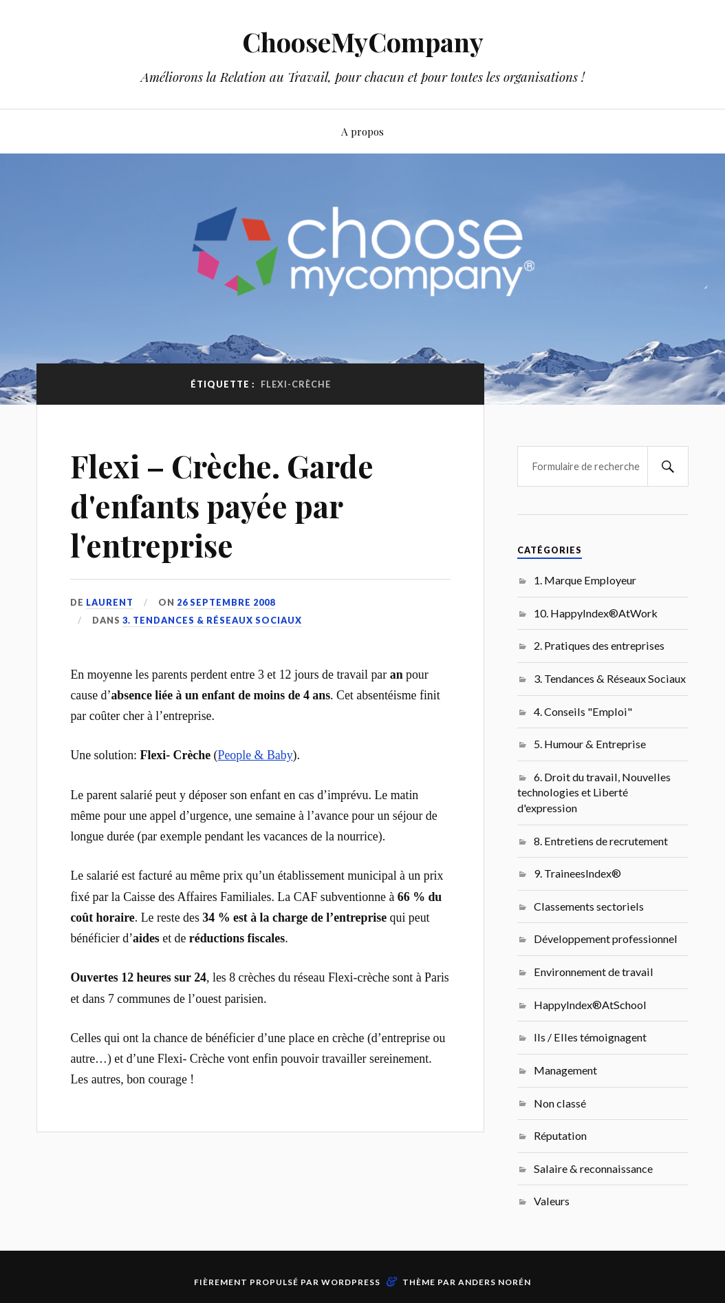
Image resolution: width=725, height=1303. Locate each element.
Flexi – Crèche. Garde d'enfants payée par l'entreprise (222, 505)
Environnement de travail (593, 971)
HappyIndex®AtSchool (590, 1004)
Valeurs (552, 1200)
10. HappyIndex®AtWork (596, 612)
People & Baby (255, 755)
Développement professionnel (606, 938)
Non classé (560, 1103)
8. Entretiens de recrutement (601, 840)
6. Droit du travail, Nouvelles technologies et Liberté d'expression (594, 792)
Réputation (560, 1135)
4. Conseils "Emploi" (583, 711)
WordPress (350, 1282)
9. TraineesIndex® (577, 873)
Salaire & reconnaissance (593, 1168)
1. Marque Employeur (585, 579)
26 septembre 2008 (226, 602)
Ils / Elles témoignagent (590, 1037)
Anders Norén (494, 1282)
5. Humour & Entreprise (590, 743)
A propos (362, 131)
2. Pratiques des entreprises (599, 645)
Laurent (109, 602)
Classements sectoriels (589, 906)
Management (565, 1070)
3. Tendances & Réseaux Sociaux (212, 620)
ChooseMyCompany (363, 41)
